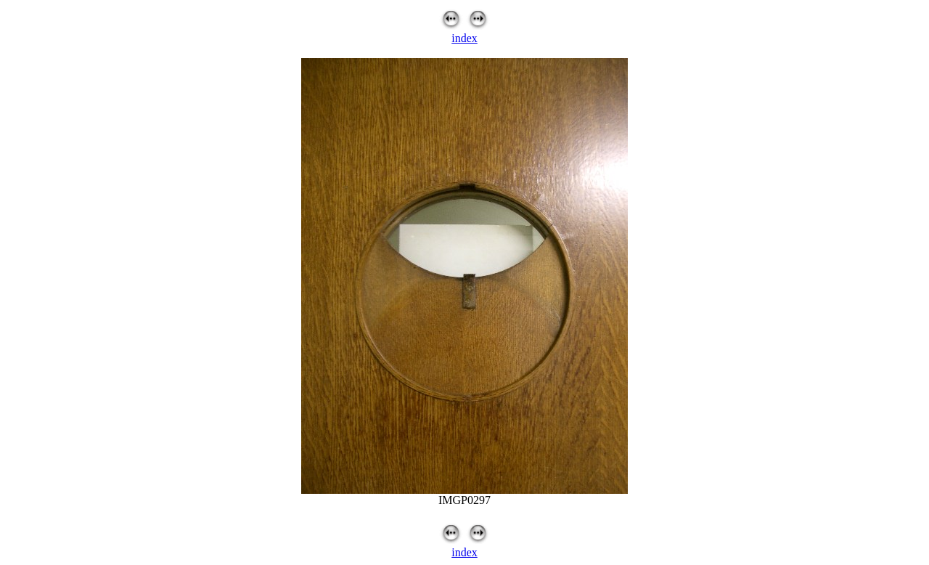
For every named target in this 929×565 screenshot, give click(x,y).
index (464, 38)
